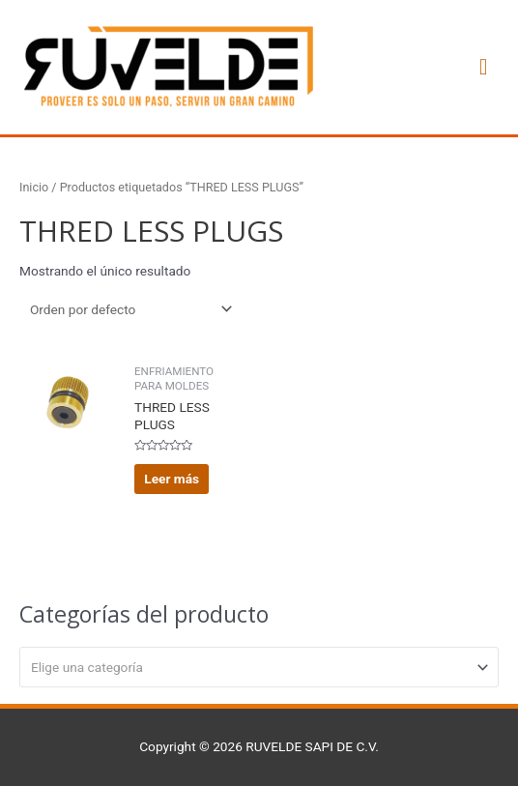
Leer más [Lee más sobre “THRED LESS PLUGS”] (171, 478)
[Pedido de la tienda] (127, 309)
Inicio (33, 187)
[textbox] (251, 667)
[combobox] (259, 667)
